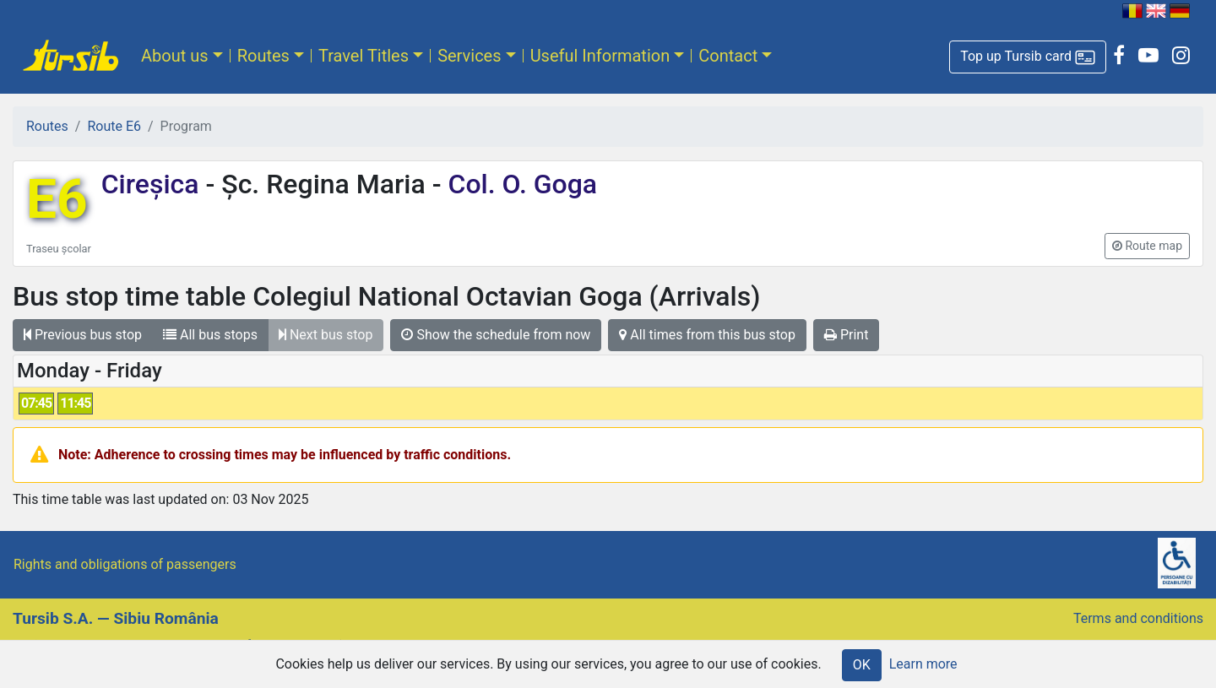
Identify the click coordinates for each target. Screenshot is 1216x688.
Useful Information (600, 55)
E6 (57, 199)
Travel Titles (363, 55)
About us (175, 55)
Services (469, 55)
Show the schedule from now (495, 335)
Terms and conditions (1138, 618)
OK (862, 665)
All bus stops (210, 335)
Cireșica (153, 184)
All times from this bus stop (707, 335)
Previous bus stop (83, 335)
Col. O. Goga (520, 184)
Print (846, 335)
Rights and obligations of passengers (125, 564)
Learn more (923, 664)
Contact (727, 55)
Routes (263, 55)
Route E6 (114, 126)
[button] (1027, 57)
